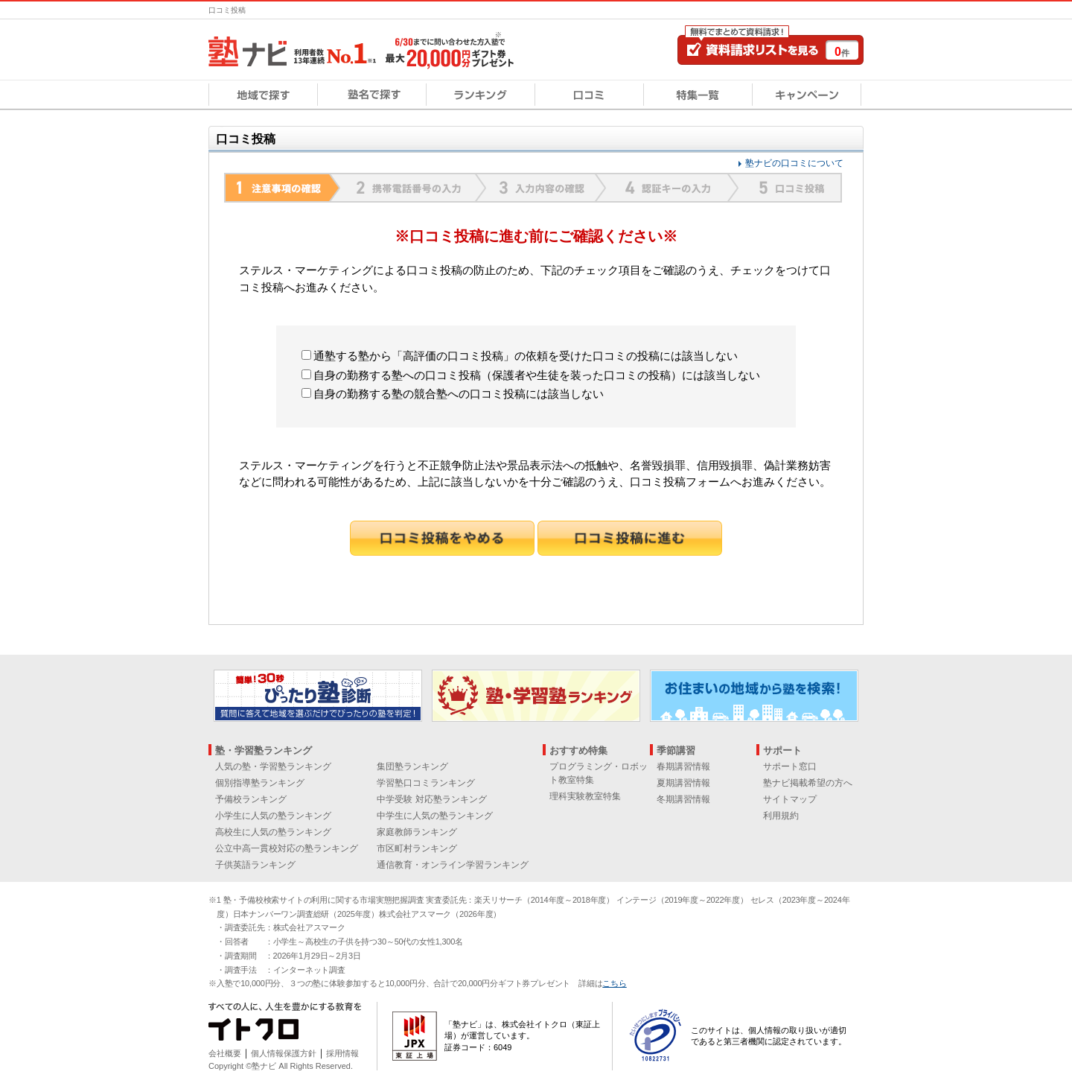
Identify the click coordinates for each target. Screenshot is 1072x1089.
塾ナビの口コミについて (794, 163)
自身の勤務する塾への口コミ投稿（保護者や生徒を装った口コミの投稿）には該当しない (531, 375)
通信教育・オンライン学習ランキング (453, 865)
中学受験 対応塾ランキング (431, 799)
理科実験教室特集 (585, 796)
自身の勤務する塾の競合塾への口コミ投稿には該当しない (453, 393)
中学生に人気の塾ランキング (435, 815)
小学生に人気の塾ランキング (273, 815)
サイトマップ (790, 799)
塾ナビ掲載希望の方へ (807, 783)
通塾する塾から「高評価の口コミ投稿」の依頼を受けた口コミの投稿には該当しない (520, 355)
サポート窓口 (790, 766)
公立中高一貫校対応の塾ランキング (286, 848)
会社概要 (224, 1053)
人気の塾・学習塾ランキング (273, 766)
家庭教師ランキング (417, 832)
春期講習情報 (683, 766)
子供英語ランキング (255, 865)
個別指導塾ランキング (259, 783)
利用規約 (781, 815)
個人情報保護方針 (283, 1053)
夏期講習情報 (683, 783)
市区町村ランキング (417, 848)
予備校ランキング (251, 799)
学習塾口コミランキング (426, 783)
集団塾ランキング (412, 766)
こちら (614, 983)
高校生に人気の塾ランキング (273, 832)
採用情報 (342, 1053)
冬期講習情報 (683, 799)
